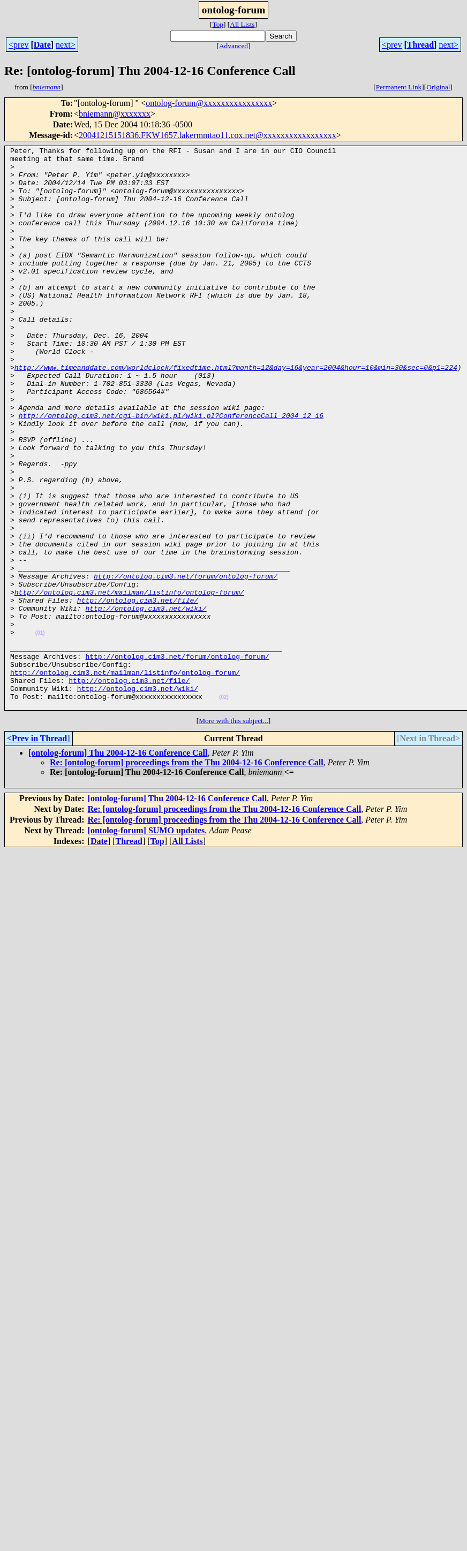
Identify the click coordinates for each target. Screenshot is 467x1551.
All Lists (242, 24)
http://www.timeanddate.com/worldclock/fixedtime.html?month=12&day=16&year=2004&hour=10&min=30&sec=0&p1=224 (235, 412)
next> (66, 44)
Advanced (233, 46)
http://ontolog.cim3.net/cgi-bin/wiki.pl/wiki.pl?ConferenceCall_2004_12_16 (171, 470)
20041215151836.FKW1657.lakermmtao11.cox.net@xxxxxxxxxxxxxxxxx (207, 135)
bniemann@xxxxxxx (114, 113)
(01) (40, 731)
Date (42, 44)
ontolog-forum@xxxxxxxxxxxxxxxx (209, 103)
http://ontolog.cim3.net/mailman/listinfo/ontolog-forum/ (129, 682)
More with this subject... (233, 833)
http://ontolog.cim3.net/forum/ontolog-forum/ (185, 662)
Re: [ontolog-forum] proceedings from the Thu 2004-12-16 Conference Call (186, 874)
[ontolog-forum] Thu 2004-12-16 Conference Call (118, 865)
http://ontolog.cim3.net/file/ (137, 691)
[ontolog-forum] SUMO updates (146, 942)
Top (217, 24)
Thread (420, 44)
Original (438, 87)
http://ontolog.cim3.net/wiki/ (145, 701)
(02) (224, 808)
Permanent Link (399, 87)
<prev (18, 44)
